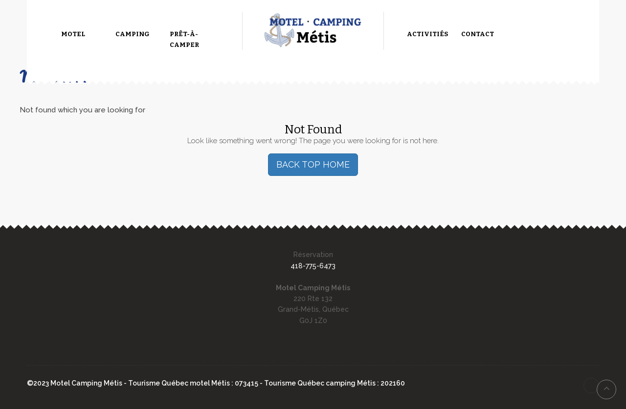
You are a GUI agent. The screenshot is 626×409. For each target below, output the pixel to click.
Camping (132, 34)
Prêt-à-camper (184, 39)
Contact (477, 34)
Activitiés (427, 34)
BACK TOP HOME (313, 164)
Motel (73, 34)
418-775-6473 (313, 266)
